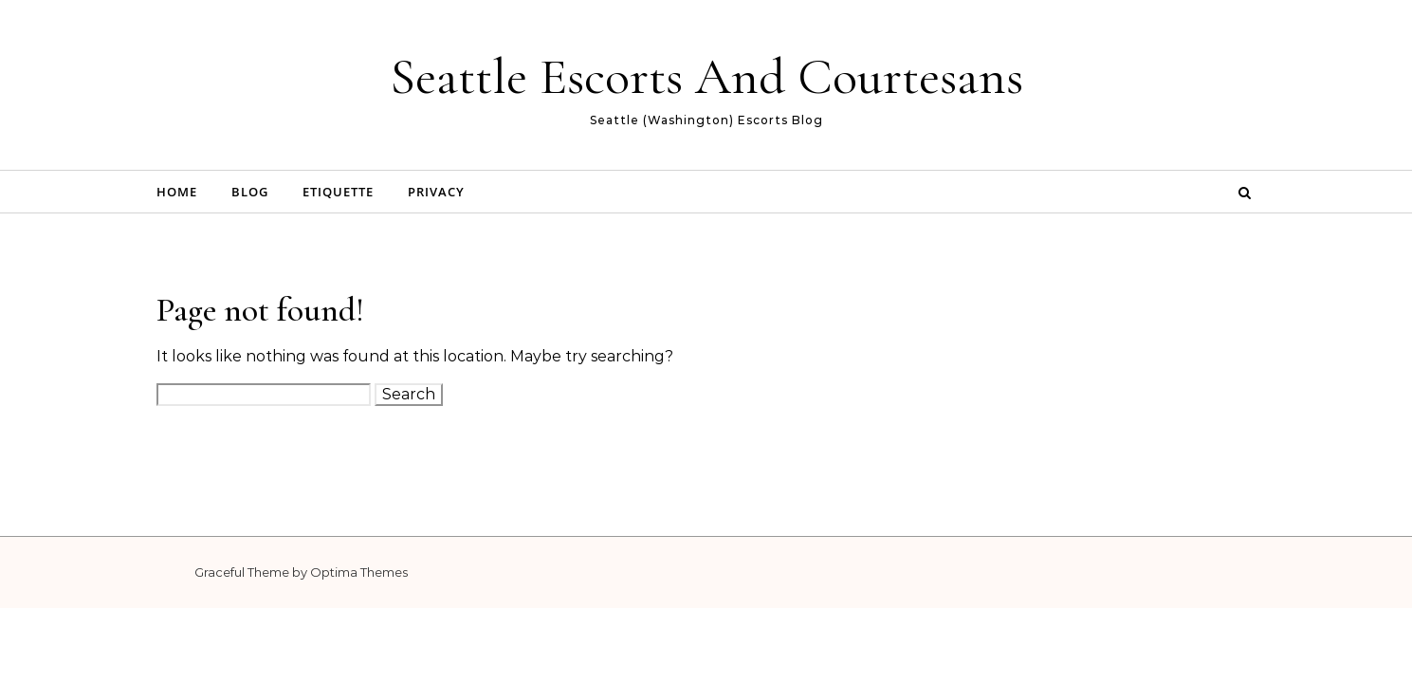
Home (176, 191)
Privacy (436, 191)
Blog (249, 191)
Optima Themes (359, 572)
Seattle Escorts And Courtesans (706, 76)
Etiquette (338, 191)
